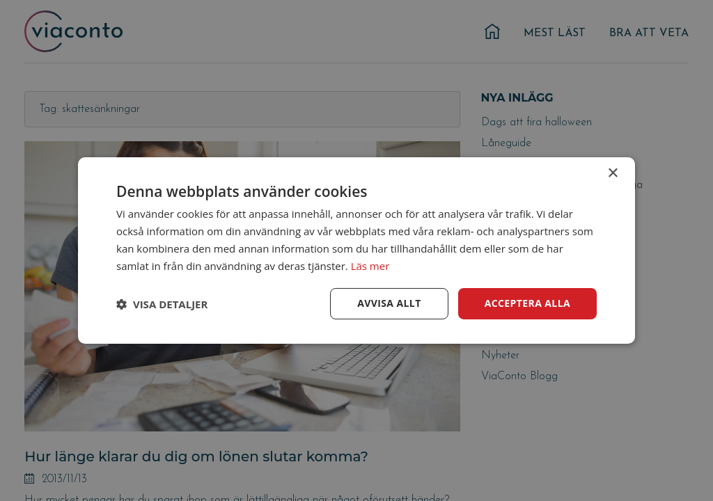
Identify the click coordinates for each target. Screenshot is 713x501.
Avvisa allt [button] (389, 303)
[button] (161, 304)
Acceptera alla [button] (527, 303)
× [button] (612, 173)
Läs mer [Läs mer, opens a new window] (370, 266)
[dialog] (356, 250)
